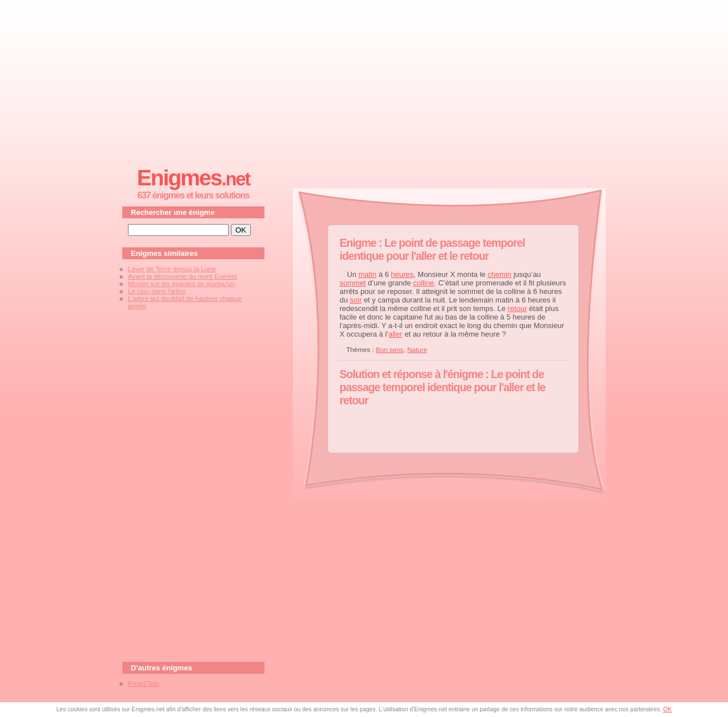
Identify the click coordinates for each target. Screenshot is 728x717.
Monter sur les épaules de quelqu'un (181, 283)
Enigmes (193, 177)
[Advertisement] (364, 80)
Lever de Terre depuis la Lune (172, 268)
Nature (417, 349)
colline (423, 283)
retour (517, 308)
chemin (499, 274)
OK (667, 709)
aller (395, 334)
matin (367, 274)
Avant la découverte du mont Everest (182, 276)
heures (402, 274)
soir (356, 300)
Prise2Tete (143, 683)
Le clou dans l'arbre (157, 291)
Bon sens (390, 349)
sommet (353, 283)
